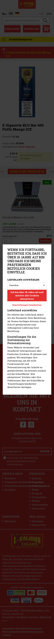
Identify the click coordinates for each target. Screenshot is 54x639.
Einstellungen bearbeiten (27, 305)
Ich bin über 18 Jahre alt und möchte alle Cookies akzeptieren (27, 295)
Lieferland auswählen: (23, 279)
